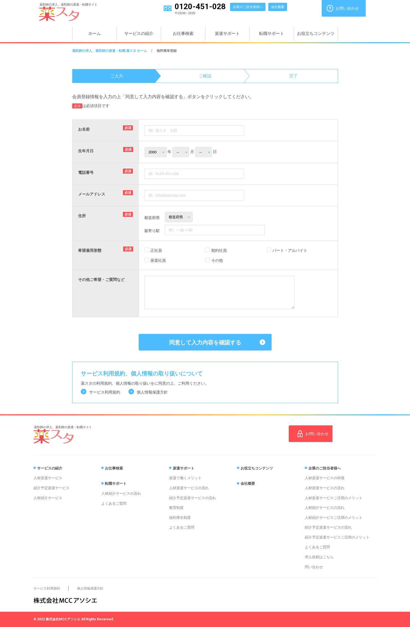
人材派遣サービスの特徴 (324, 478)
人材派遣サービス (47, 478)
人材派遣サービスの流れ (189, 488)
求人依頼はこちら (319, 557)
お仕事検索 (183, 33)
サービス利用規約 (104, 392)
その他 (217, 260)
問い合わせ (314, 567)
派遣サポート (227, 33)
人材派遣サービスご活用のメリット (333, 498)
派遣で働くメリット (185, 478)
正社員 (156, 250)
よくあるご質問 (114, 503)
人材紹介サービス (47, 498)
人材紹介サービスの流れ (121, 493)
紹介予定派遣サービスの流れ (192, 498)
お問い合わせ (347, 8)
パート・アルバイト (289, 250)
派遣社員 (158, 260)
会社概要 (277, 7)
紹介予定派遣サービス (51, 488)
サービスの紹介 (138, 33)
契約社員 (219, 250)
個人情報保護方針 (152, 392)
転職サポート (271, 33)
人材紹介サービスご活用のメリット (333, 518)
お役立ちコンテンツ (315, 33)
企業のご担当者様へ (248, 7)
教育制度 (176, 508)
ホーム (94, 33)
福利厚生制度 (180, 518)
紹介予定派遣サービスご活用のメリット (337, 537)
